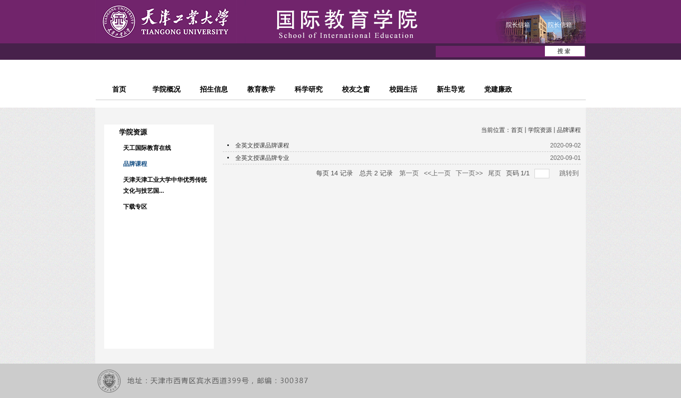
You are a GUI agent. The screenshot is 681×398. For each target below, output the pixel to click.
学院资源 (540, 130)
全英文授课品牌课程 (262, 145)
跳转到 (570, 173)
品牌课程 (569, 130)
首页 (517, 130)
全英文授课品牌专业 (262, 157)
